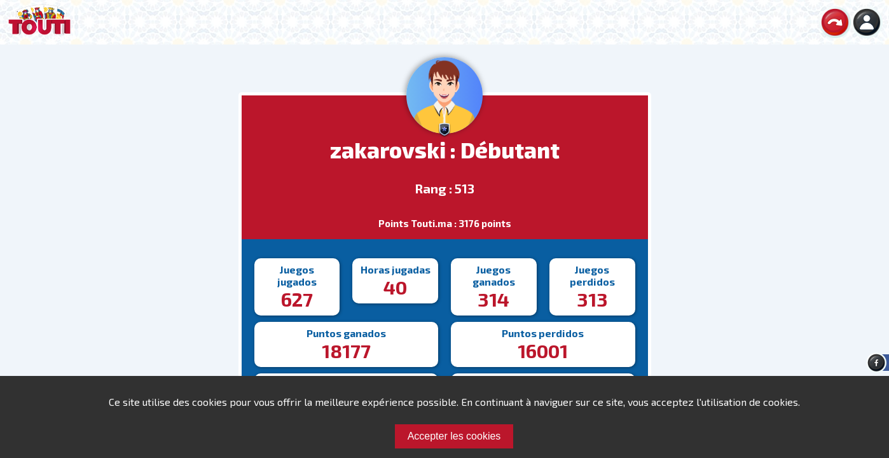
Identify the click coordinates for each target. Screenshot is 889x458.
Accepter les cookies (454, 436)
